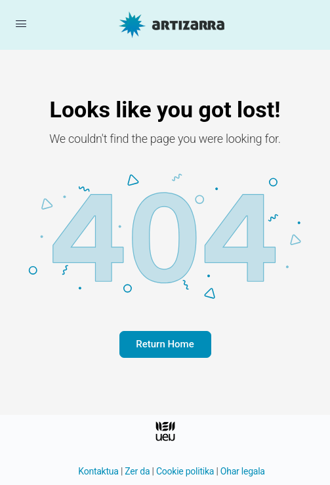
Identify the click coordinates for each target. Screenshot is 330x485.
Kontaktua (98, 471)
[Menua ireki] (21, 23)
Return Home (165, 344)
